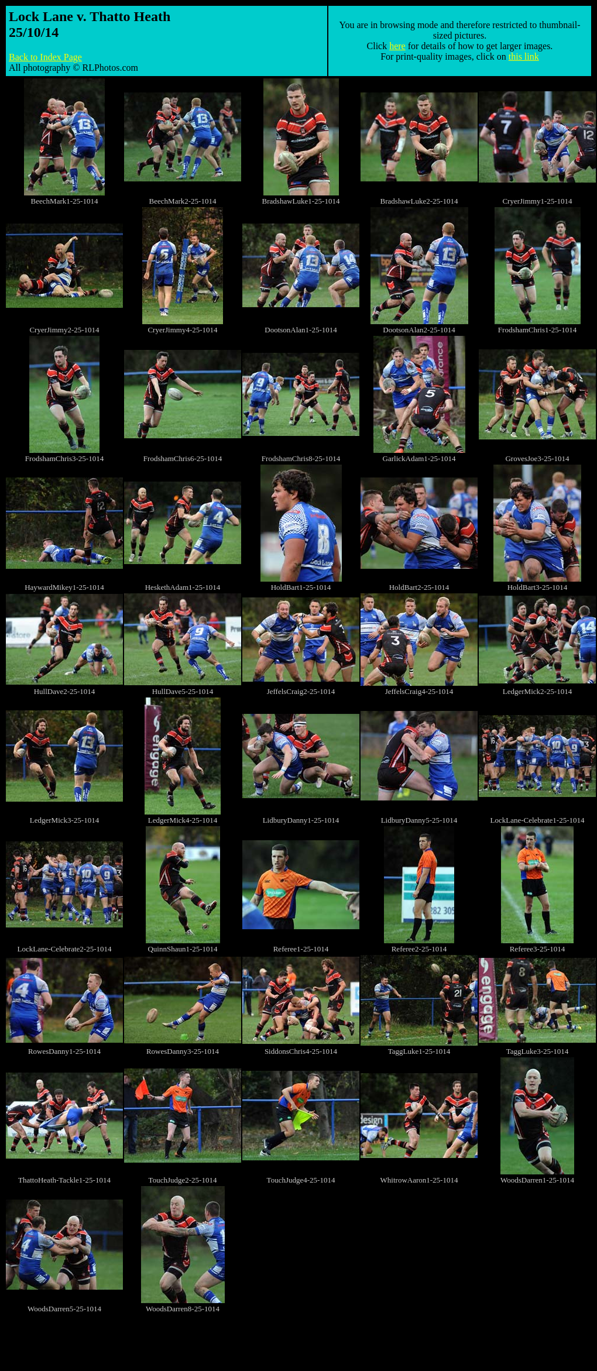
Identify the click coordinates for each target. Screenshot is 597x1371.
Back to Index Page (45, 57)
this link (524, 56)
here (397, 46)
